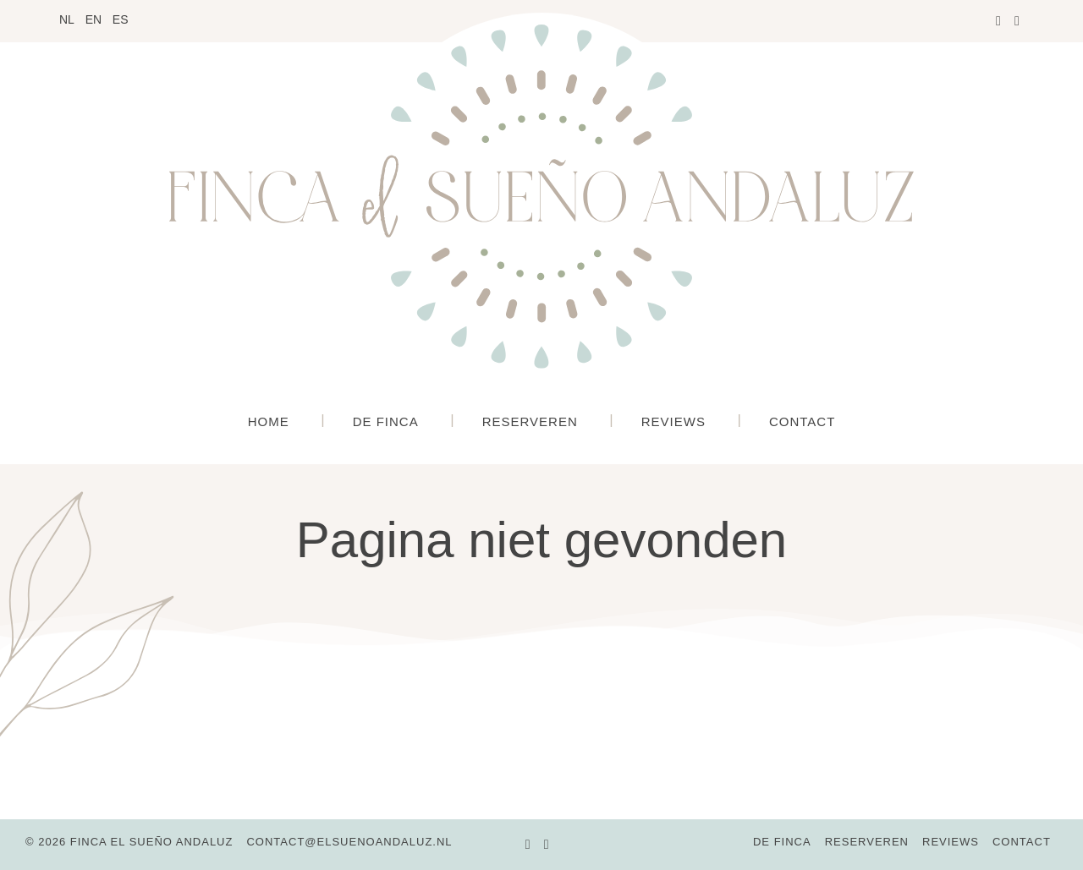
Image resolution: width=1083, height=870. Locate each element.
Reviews (673, 421)
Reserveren (530, 421)
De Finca (386, 421)
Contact (802, 421)
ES (121, 19)
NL (66, 19)
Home (268, 421)
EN (93, 19)
